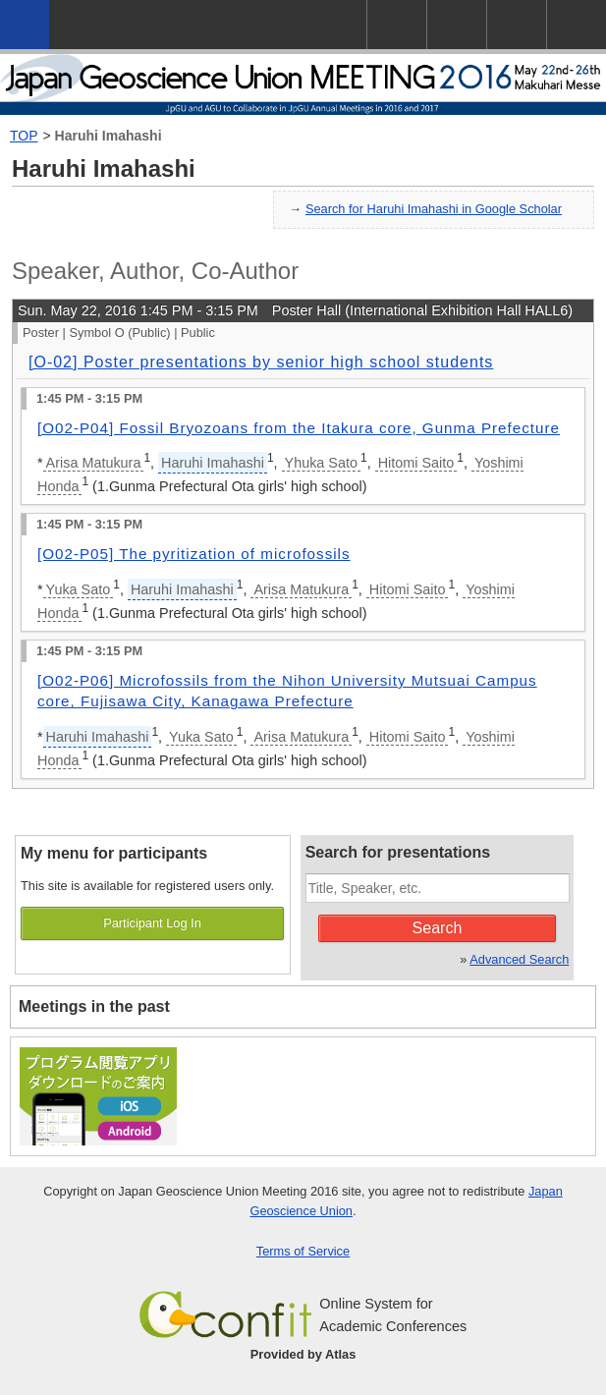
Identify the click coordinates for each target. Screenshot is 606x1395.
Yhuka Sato (321, 463)
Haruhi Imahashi (108, 135)
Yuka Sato (78, 589)
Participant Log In (152, 923)
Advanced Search (519, 959)
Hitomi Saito (416, 463)
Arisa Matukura (93, 463)
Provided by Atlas (303, 1354)
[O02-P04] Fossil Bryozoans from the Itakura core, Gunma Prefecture (298, 427)
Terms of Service (303, 1251)
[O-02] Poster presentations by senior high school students (260, 362)
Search (438, 928)
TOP (24, 135)
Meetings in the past (94, 1006)
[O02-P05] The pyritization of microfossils (194, 553)
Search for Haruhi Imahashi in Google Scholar (433, 208)
